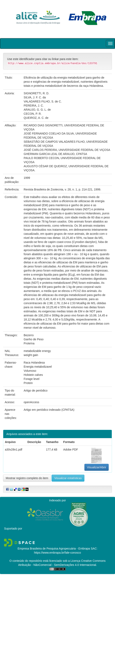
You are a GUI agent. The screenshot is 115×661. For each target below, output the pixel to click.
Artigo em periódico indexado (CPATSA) (49, 409)
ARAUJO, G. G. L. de (37, 109)
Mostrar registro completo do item (27, 478)
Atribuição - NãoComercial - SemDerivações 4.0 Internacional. (57, 564)
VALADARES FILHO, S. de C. (43, 101)
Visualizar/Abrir (96, 467)
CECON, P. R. (33, 113)
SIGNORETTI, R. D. (36, 93)
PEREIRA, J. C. (34, 105)
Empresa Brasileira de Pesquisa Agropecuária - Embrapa (54, 548)
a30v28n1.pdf (13, 449)
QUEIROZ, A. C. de (36, 117)
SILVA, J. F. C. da (35, 97)
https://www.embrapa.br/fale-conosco (57, 552)
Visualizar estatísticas (68, 478)
